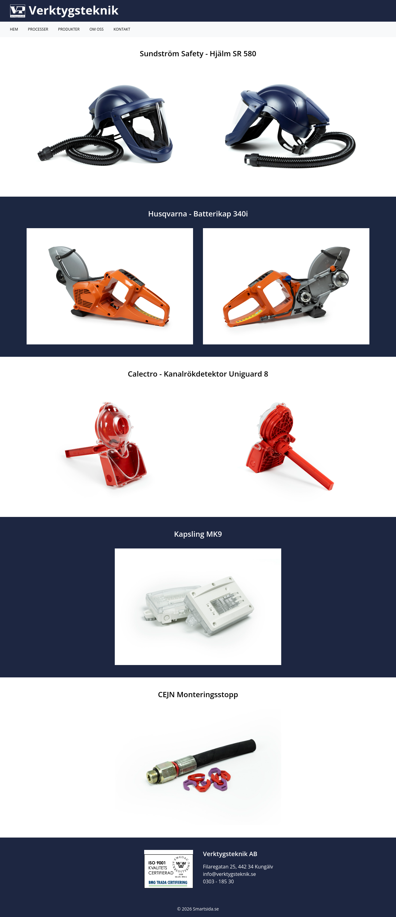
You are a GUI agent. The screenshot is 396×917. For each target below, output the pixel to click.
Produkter (69, 29)
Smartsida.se (206, 909)
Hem (14, 29)
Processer (38, 29)
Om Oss (96, 29)
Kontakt (122, 29)
